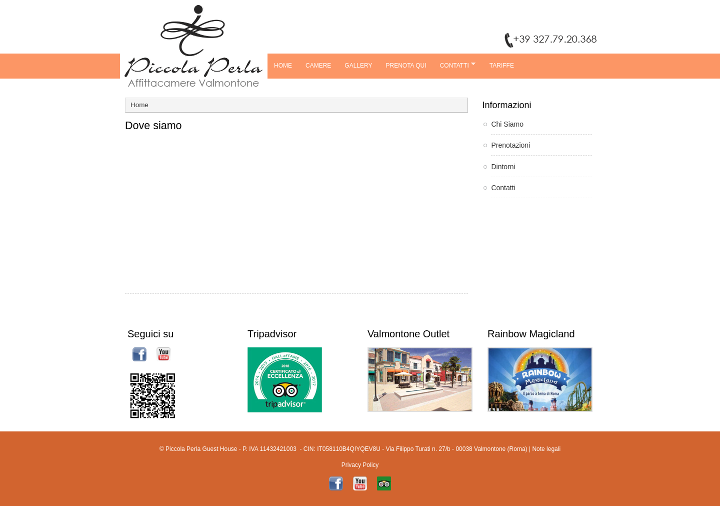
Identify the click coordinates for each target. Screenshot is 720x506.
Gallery (358, 65)
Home (283, 65)
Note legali (546, 448)
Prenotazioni (510, 145)
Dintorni (503, 167)
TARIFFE (502, 65)
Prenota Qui (406, 65)
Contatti (455, 65)
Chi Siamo (507, 124)
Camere (318, 65)
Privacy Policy (360, 464)
